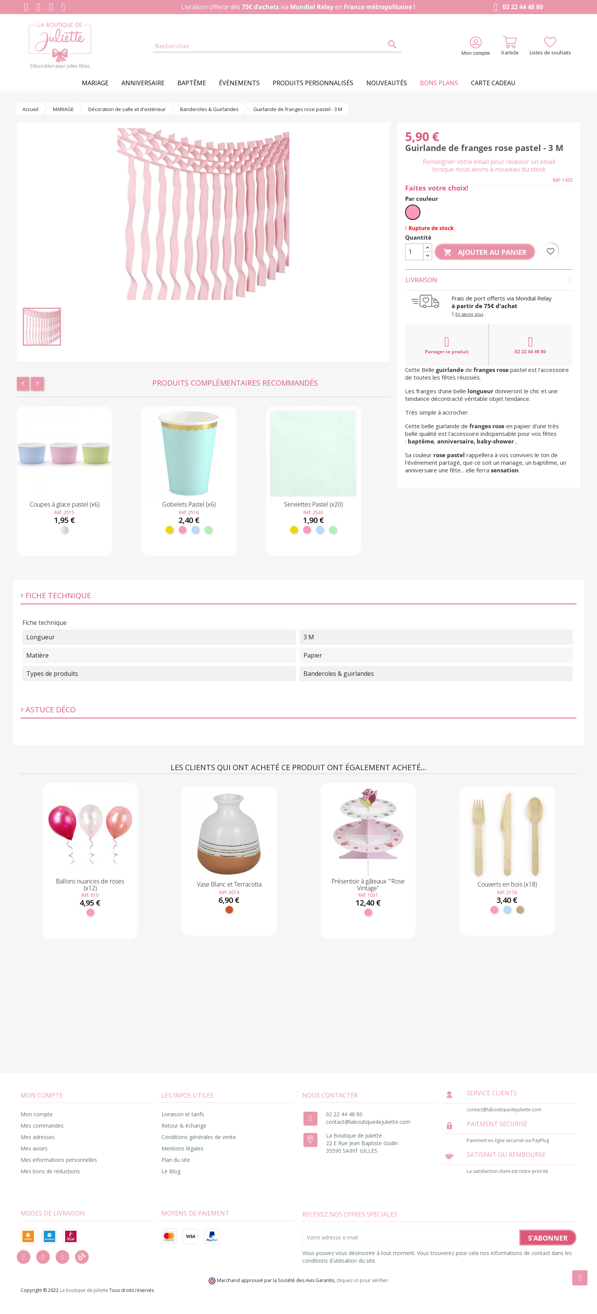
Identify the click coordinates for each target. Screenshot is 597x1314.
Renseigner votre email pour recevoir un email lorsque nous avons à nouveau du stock (489, 165)
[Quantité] (414, 251)
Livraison (488, 280)
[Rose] (182, 530)
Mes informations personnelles (59, 1159)
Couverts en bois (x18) (507, 884)
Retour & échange (183, 1125)
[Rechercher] (277, 46)
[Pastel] (64, 530)
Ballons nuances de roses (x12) (90, 884)
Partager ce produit (447, 345)
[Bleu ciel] (195, 530)
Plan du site (175, 1159)
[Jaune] (169, 530)
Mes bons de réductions (50, 1171)
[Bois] (520, 910)
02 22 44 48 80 (516, 7)
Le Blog (170, 1171)
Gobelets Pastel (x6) (188, 504)
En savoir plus (469, 314)
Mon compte (37, 1114)
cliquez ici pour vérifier (362, 1280)
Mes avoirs (34, 1148)
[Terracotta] (229, 910)
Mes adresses (38, 1137)
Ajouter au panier (485, 252)
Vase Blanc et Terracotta (229, 884)
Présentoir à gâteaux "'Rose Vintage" (368, 884)
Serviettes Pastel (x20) (313, 504)
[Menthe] (208, 530)
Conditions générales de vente (198, 1137)
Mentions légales (182, 1148)
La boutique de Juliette (84, 1290)
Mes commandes (42, 1125)
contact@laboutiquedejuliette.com (368, 1121)
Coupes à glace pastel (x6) (64, 504)
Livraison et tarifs (182, 1114)
